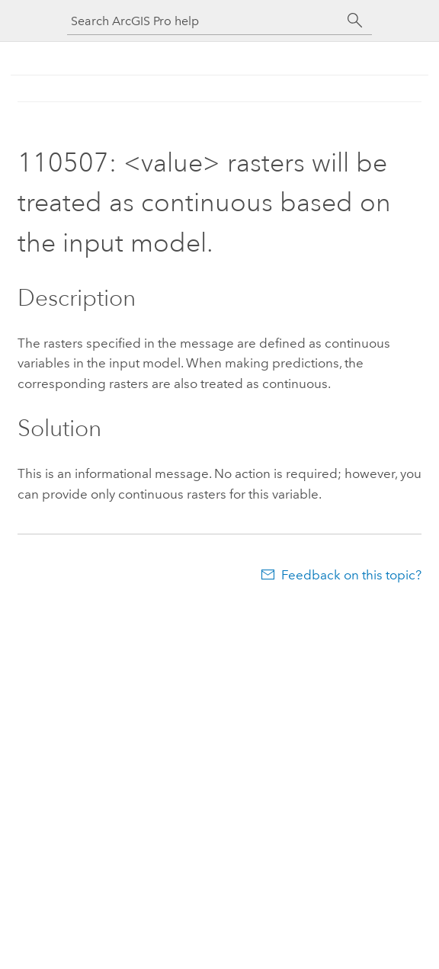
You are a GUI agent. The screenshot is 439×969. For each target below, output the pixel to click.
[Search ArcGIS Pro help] (204, 21)
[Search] (355, 20)
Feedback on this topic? (351, 574)
